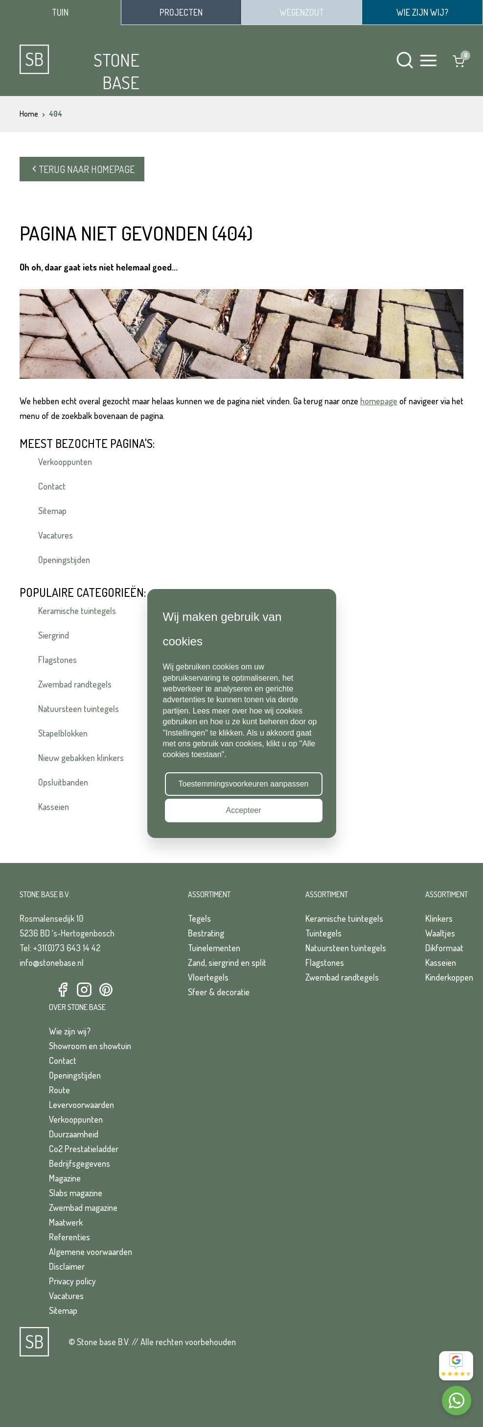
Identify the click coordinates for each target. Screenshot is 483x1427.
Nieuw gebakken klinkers (81, 757)
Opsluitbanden (63, 782)
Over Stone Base (77, 1007)
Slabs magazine (75, 1192)
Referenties (69, 1236)
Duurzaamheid (73, 1134)
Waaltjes (440, 933)
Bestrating (206, 933)
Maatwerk (66, 1222)
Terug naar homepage (82, 169)
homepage (378, 400)
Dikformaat (444, 947)
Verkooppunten (65, 461)
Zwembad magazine (83, 1207)
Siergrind (53, 635)
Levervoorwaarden (81, 1104)
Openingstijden (64, 559)
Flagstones (57, 659)
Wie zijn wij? (70, 1031)
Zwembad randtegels (75, 684)
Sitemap (52, 510)
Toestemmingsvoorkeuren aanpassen (244, 784)
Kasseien (53, 806)
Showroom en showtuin (90, 1045)
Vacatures (55, 535)
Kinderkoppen (449, 977)
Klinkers (439, 918)
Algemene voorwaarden (90, 1251)
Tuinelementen (214, 947)
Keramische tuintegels (77, 610)
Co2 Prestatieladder (83, 1148)
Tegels (199, 918)
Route (59, 1089)
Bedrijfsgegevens (79, 1163)
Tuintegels (323, 933)
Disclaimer (67, 1266)
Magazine (65, 1178)
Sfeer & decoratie (219, 991)
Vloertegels (208, 977)
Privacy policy (72, 1281)
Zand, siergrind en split (227, 962)
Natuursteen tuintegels (78, 708)
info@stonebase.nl (52, 962)
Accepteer (243, 810)
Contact (52, 486)
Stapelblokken (63, 733)
